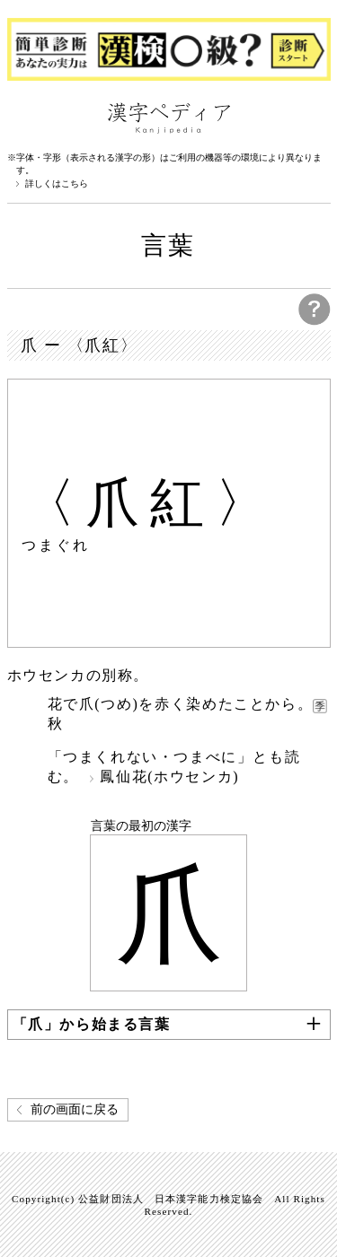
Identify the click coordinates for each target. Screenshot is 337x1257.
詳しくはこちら (56, 183)
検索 (313, 117)
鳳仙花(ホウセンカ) (169, 776)
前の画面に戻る (75, 1109)
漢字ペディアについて (25, 117)
